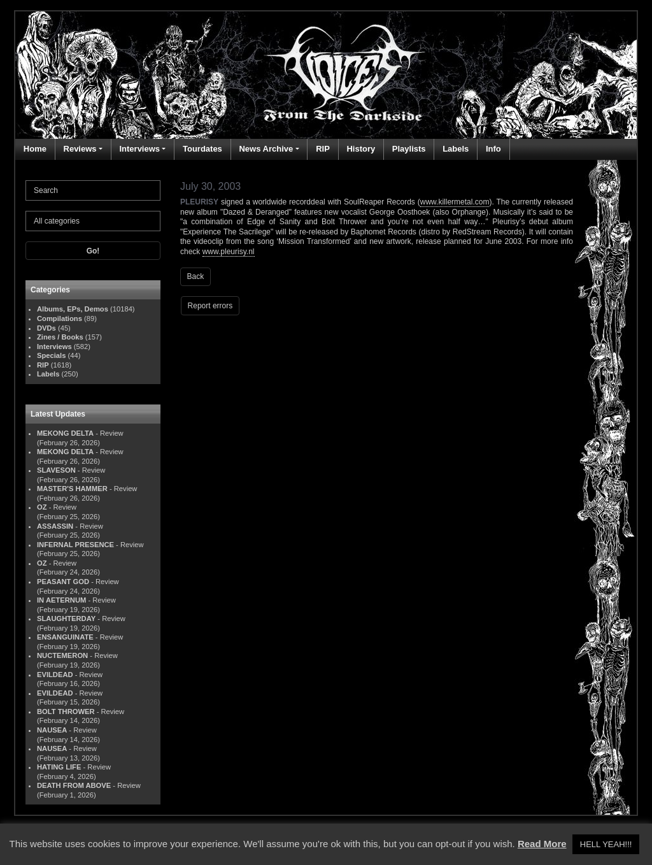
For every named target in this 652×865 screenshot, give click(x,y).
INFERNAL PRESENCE (75, 544)
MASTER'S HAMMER (72, 488)
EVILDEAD (55, 674)
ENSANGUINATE (65, 637)
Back (195, 276)
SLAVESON (56, 470)
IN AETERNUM (61, 600)
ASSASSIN (55, 526)
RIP (323, 149)
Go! (93, 251)
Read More (542, 843)
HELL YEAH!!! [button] (606, 844)
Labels (456, 149)
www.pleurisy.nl (228, 251)
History (360, 149)
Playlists (409, 149)
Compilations (59, 318)
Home (35, 149)
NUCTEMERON (62, 655)
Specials (51, 355)
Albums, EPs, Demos (72, 309)
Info (493, 149)
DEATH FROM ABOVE (74, 785)
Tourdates (202, 149)
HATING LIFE (59, 767)
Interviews (139, 149)
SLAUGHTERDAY (66, 618)
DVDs (46, 328)
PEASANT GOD (63, 581)
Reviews (80, 149)
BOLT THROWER (66, 711)
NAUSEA (52, 730)
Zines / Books (60, 337)
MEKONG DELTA (65, 433)
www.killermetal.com (455, 201)
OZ (42, 507)
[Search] (92, 190)
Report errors (210, 305)
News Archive (266, 149)
